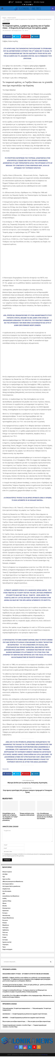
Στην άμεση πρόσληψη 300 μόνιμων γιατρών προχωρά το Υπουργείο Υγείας (27, 791)
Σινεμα (4, 937)
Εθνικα (4, 903)
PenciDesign (45, 1054)
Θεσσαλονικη (6, 915)
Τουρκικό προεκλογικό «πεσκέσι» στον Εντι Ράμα (17, 1025)
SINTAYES (5, 1017)
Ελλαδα (5, 905)
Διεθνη (4, 898)
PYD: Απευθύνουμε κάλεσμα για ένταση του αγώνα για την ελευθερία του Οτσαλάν (44, 816)
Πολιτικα (5, 932)
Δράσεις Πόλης (7, 901)
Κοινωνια (5, 920)
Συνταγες (5, 939)
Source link (6, 769)
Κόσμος (5, 922)
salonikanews (8, 30)
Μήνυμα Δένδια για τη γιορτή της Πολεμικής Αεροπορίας (27, 783)
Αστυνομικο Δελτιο (8, 884)
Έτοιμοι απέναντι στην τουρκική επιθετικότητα (27, 814)
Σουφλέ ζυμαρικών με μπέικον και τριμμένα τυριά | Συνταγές (30, 1014)
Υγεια (4, 947)
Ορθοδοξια (6, 930)
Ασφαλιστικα (6, 888)
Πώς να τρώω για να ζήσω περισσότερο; (14, 1021)
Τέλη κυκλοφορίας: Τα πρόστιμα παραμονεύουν (16, 1008)
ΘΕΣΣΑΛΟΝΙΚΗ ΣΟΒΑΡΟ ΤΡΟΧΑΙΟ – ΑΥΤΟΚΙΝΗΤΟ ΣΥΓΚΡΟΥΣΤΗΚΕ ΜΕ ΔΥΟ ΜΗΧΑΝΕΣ (26, 973)
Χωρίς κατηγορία (7, 949)
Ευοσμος (5, 913)
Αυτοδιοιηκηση (7, 891)
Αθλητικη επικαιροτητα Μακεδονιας (13, 881)
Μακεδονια (6, 925)
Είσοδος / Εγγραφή (39, 2)
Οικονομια (5, 927)
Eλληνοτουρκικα (6, 23)
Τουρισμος (5, 944)
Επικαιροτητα (6, 908)
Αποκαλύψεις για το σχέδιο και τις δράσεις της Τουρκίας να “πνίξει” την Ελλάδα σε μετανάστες (10, 817)
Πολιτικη (5, 935)
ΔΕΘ (4, 893)
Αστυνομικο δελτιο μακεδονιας (11, 886)
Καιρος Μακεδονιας (8, 918)
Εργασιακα (6, 910)
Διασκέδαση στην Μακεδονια (11, 896)
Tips (4, 876)
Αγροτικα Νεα (6, 879)
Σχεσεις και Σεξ (7, 942)
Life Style (5, 874)
